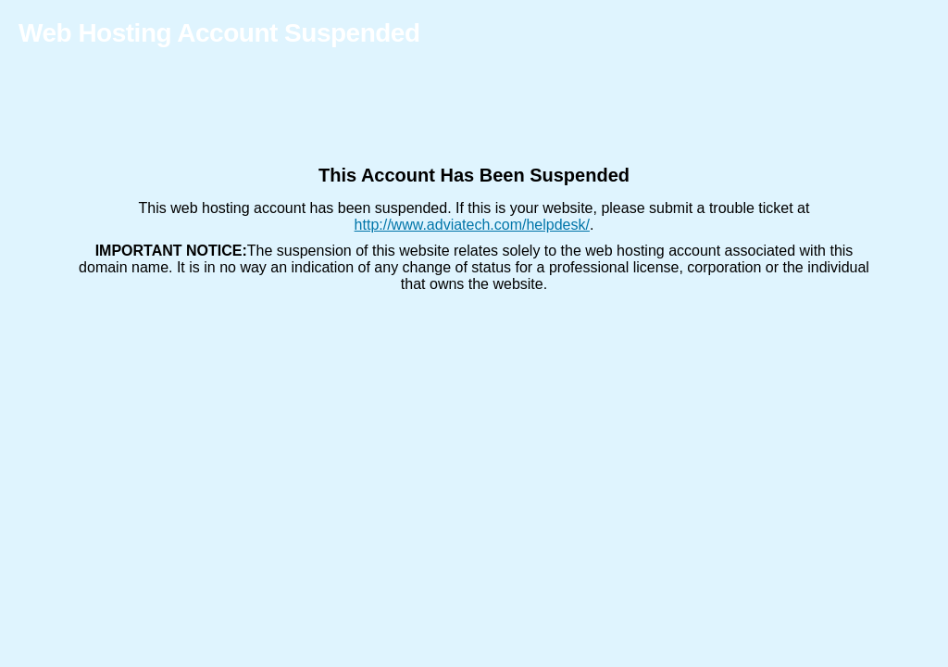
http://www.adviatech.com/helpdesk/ (472, 225)
